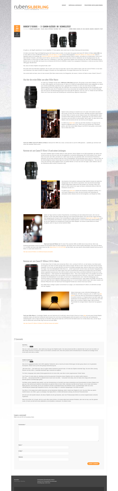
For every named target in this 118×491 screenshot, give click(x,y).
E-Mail (21, 451)
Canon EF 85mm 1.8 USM (55, 54)
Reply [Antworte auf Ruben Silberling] (31, 361)
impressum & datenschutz (75, 5)
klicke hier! (72, 123)
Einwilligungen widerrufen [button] (43, 482)
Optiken (50, 29)
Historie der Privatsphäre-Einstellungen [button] (47, 481)
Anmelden (16, 479)
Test (60, 29)
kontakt (64, 5)
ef (81, 29)
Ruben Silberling (35, 29)
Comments (17, 34)
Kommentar (22, 424)
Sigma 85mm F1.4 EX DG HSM (58, 247)
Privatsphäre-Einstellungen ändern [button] (94, 5)
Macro (87, 29)
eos (84, 29)
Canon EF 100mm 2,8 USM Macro (50, 56)
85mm (74, 29)
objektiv (97, 29)
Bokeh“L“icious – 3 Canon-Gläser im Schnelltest (47, 26)
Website (21, 457)
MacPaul (24, 344)
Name (20, 445)
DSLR (46, 29)
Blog (42, 29)
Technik (55, 29)
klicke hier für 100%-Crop (92, 218)
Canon (78, 29)
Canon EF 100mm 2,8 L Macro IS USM (84, 54)
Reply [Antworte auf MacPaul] (31, 346)
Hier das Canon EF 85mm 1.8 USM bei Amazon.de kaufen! (38, 251)
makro (92, 29)
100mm (70, 29)
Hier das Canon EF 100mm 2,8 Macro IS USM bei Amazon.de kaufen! (40, 323)
